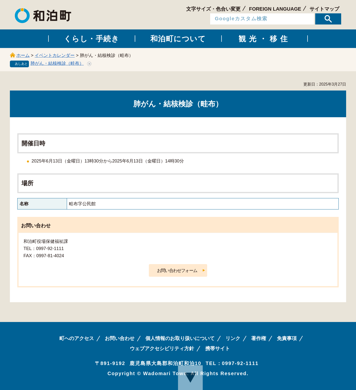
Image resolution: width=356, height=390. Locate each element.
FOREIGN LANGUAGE (275, 9)
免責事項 (287, 338)
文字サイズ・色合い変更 (213, 9)
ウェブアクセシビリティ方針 (162, 348)
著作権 (258, 338)
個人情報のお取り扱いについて (180, 338)
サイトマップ (324, 9)
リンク (232, 338)
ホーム (23, 55)
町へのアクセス (76, 338)
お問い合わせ (119, 338)
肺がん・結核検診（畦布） (57, 63)
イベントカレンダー (55, 55)
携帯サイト (217, 348)
